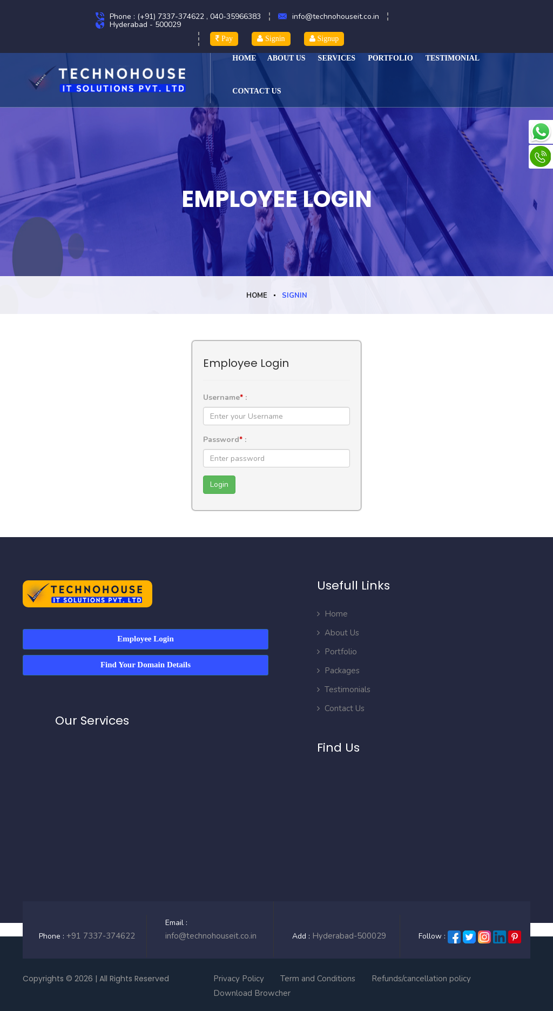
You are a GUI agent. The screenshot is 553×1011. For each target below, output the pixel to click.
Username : (225, 397)
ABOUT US (286, 58)
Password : (224, 439)
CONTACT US (256, 91)
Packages (338, 670)
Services (337, 58)
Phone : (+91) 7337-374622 (158, 16)
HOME (244, 58)
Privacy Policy (238, 978)
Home (256, 295)
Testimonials (343, 689)
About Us (338, 632)
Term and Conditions (317, 978)
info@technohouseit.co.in (335, 16)
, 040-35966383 (233, 16)
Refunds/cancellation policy (421, 978)
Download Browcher (252, 992)
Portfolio (390, 58)
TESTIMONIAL (453, 58)
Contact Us (341, 708)
